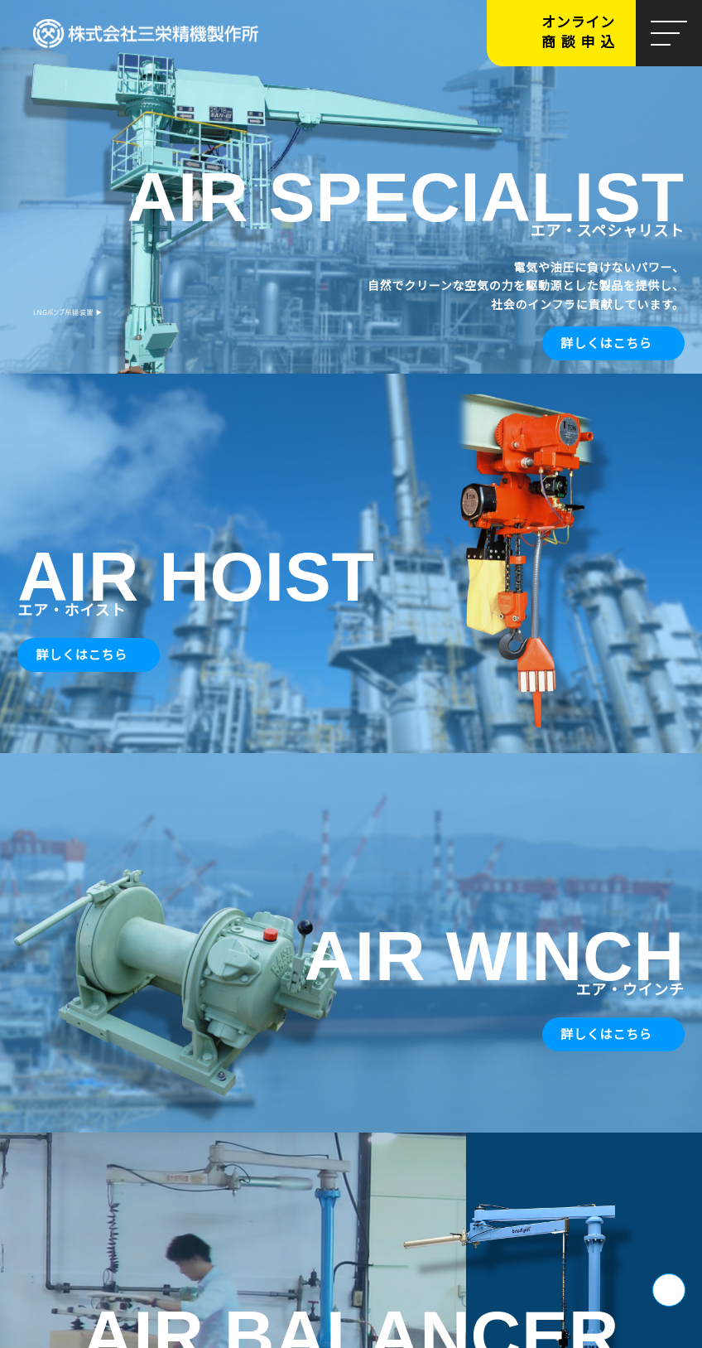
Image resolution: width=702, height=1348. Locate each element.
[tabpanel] (351, 189)
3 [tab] (351, 358)
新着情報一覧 (617, 806)
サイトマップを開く (351, 1317)
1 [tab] (318, 358)
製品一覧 (521, 445)
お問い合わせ (61, 954)
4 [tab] (367, 358)
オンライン (588, 32)
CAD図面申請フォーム (558, 954)
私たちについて (180, 445)
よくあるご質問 (585, 1073)
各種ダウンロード (310, 954)
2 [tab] (334, 358)
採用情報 (378, 1073)
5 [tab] (384, 358)
